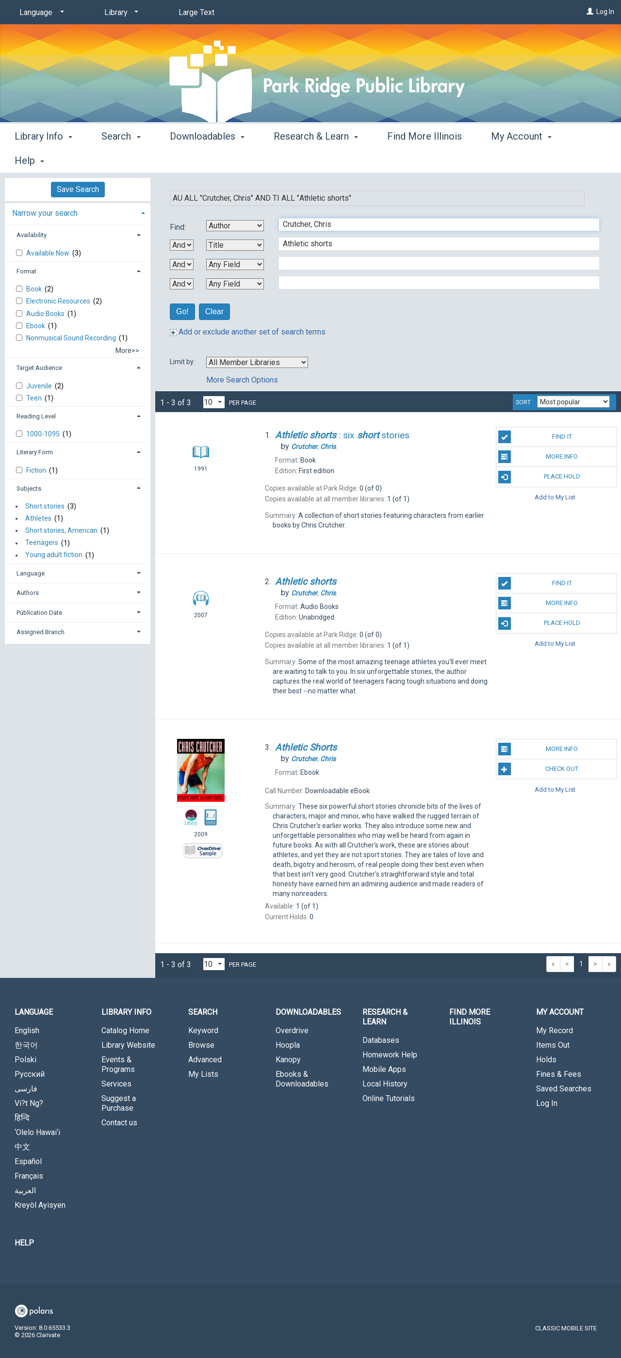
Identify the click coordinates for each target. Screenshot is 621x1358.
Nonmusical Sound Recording (71, 338)
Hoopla (288, 1045)
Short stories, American (61, 530)
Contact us (119, 1122)
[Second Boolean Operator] (182, 264)
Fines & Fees (558, 1074)
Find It (535, 437)
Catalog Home (125, 1030)
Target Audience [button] (39, 367)
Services (116, 1083)
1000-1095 (43, 434)
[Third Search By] (235, 264)
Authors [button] (27, 592)
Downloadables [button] (207, 159)
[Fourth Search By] (235, 283)
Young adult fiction (53, 555)
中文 (22, 1146)
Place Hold (539, 477)
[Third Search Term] (434, 263)
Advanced (205, 1059)
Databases (380, 1040)
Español (28, 1161)
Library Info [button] (43, 159)
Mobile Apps (384, 1069)
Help (24, 1242)
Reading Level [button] (36, 416)
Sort (523, 402)
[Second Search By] (235, 245)
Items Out (553, 1045)
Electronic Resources (59, 301)
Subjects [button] (28, 488)
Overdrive (292, 1030)
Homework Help (389, 1054)
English (27, 1030)
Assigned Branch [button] (40, 632)
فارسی (26, 1088)
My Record (554, 1030)
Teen (34, 398)
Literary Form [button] (34, 452)
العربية (25, 1190)
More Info (538, 456)
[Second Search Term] (434, 244)
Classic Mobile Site (566, 1328)
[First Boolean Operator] (182, 245)
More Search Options (242, 379)
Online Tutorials (388, 1098)
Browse (201, 1045)
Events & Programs (118, 1064)
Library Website (128, 1045)
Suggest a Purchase (118, 1103)
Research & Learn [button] (316, 159)
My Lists (203, 1074)
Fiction (37, 470)
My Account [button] (560, 1012)
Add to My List (555, 497)
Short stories (45, 506)
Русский (30, 1074)
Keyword (203, 1030)
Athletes (38, 518)
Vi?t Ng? (29, 1103)
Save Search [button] (78, 189)
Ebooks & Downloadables (302, 1079)
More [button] (510, 160)
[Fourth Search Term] (434, 282)
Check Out (538, 769)
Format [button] (26, 271)
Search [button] (120, 159)
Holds (546, 1059)
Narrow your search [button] (45, 213)
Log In (605, 12)
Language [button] (30, 573)
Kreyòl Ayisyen (40, 1205)
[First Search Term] (434, 224)
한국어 (26, 1045)
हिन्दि (22, 1117)
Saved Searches (563, 1088)
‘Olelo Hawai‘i (37, 1132)
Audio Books (46, 314)
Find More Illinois (424, 159)
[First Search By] (235, 225)
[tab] (77, 212)
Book (34, 289)
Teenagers (41, 543)
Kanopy (288, 1059)
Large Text (196, 12)
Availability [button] (31, 235)
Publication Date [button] (39, 612)
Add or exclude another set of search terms (248, 331)
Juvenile (39, 386)
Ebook (36, 326)
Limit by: (183, 362)
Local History (385, 1083)
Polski (25, 1059)
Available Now (48, 253)
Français (29, 1176)
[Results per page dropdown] (214, 402)
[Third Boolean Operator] (182, 283)
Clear (214, 311)
